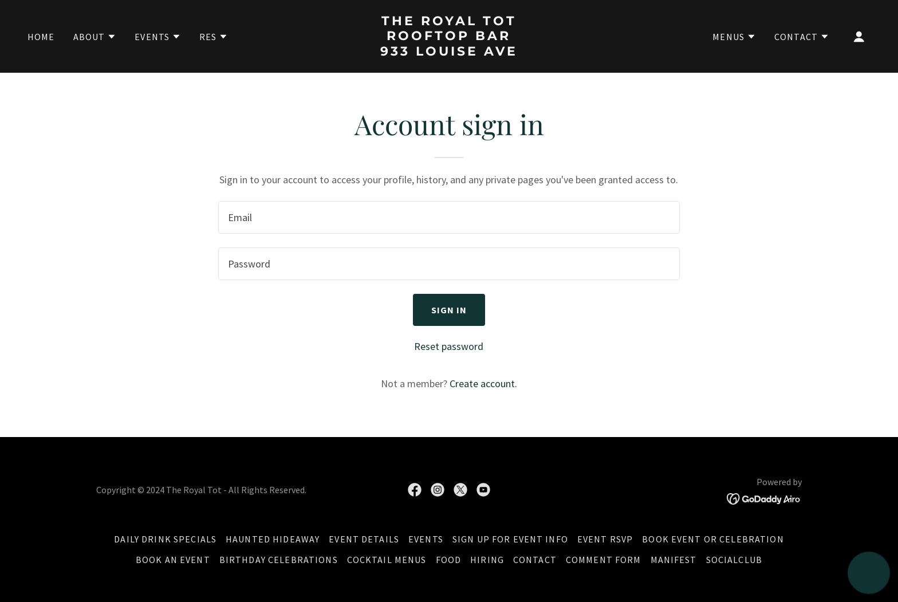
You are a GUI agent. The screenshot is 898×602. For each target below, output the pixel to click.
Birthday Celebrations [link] (278, 559)
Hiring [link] (487, 559)
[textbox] (448, 217)
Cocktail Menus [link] (387, 559)
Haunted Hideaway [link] (273, 539)
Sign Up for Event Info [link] (510, 539)
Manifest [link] (674, 559)
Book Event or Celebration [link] (712, 539)
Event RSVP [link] (605, 539)
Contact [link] (535, 559)
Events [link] (425, 539)
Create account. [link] (483, 383)
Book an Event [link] (173, 559)
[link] (449, 51)
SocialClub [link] (734, 559)
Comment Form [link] (603, 559)
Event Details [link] (364, 539)
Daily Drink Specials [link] (165, 539)
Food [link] (449, 559)
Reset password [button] (448, 346)
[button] (95, 37)
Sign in (449, 310)
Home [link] (41, 36)
